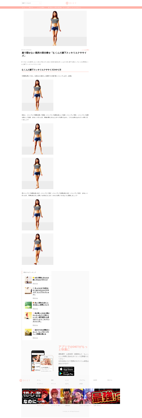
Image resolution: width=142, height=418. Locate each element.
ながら (67, 384)
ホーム (39, 381)
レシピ (67, 381)
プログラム (82, 381)
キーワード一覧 (55, 406)
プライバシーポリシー (85, 406)
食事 (52, 381)
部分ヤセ (109, 381)
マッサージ (40, 384)
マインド (53, 384)
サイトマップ (40, 406)
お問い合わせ (97, 406)
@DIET (71, 3)
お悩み (81, 384)
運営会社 (67, 406)
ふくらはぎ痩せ (40, 7)
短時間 (95, 381)
